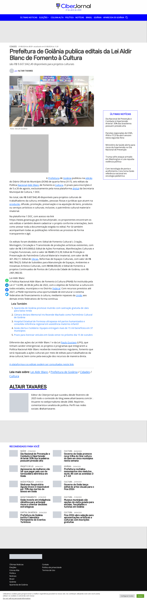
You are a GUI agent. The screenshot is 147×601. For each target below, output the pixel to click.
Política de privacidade (51, 567)
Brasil (89, 17)
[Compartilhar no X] (7, 294)
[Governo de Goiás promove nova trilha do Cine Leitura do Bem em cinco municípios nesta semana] (57, 454)
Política (69, 17)
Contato (45, 564)
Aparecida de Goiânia (113, 17)
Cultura (59, 185)
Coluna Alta (57, 17)
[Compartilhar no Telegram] (7, 285)
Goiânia (97, 17)
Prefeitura (53, 178)
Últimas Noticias (28, 17)
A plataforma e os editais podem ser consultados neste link (41, 364)
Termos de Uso (48, 570)
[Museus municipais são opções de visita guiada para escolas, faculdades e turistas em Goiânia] (57, 500)
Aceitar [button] (140, 596)
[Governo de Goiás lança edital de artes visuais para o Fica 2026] (57, 485)
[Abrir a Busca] (126, 17)
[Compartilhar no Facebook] (7, 289)
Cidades (85, 372)
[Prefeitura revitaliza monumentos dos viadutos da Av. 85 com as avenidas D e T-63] (57, 469)
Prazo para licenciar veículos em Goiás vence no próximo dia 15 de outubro (53, 334)
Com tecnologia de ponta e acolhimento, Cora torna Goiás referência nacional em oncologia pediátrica (120, 172)
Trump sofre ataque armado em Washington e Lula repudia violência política (120, 159)
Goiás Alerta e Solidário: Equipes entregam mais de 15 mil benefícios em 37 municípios (53, 329)
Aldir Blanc (33, 185)
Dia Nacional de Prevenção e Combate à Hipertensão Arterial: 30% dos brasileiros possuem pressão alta (119, 122)
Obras (35, 258)
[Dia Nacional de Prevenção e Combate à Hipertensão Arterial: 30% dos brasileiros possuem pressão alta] (13, 454)
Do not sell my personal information (16, 598)
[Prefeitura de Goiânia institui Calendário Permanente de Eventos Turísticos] (13, 515)
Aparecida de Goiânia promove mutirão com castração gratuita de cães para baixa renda (51, 309)
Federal (56, 288)
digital (75, 188)
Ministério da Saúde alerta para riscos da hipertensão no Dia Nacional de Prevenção (120, 147)
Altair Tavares (25, 71)
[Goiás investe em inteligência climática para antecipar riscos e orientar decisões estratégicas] (13, 500)
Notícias (79, 17)
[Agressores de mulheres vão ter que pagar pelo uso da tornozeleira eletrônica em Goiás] (13, 469)
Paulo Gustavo (69, 342)
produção (14, 204)
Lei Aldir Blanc (39, 372)
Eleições (43, 17)
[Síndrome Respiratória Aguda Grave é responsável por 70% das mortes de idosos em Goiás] (13, 485)
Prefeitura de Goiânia (64, 372)
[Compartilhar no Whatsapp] (7, 280)
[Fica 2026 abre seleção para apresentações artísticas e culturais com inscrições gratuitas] (57, 515)
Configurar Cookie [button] (127, 596)
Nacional (22, 185)
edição (88, 178)
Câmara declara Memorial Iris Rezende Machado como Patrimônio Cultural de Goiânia (53, 316)
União (79, 295)
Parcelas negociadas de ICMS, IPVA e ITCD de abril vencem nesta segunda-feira (119, 135)
